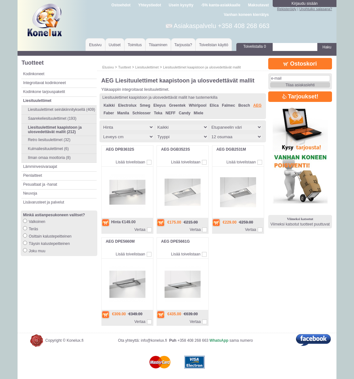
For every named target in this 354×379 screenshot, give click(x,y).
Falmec (228, 105)
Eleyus (159, 105)
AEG (257, 105)
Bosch (244, 105)
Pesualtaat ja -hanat (40, 184)
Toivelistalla (254, 46)
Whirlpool (197, 105)
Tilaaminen (158, 45)
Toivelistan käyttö (213, 45)
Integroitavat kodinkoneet (44, 83)
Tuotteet (124, 67)
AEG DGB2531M (231, 149)
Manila (123, 113)
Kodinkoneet (33, 74)
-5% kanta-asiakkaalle (220, 5)
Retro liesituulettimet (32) (49, 140)
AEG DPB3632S (120, 149)
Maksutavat (258, 5)
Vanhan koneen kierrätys (246, 14)
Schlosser (141, 113)
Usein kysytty (181, 5)
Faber (109, 113)
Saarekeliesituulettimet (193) (52, 118)
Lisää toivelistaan (130, 162)
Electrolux (127, 105)
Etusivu (95, 45)
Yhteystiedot (149, 5)
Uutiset (115, 45)
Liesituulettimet (147, 67)
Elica (214, 105)
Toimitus (135, 45)
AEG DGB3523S (175, 149)
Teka (158, 113)
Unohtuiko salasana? (315, 9)
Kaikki (109, 105)
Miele (198, 113)
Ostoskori (300, 64)
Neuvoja (30, 193)
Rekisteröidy (287, 9)
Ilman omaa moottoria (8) (49, 157)
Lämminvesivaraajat (40, 166)
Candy (185, 113)
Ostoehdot (120, 5)
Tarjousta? (183, 45)
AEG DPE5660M (120, 241)
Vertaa (139, 229)
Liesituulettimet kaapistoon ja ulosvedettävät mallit (202, 67)
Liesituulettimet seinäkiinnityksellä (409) (61, 109)
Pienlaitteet (32, 175)
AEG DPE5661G (175, 241)
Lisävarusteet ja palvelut (43, 202)
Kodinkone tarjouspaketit (44, 91)
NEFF (170, 113)
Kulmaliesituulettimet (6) (48, 149)
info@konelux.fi (154, 340)
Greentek (177, 105)
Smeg (145, 105)
